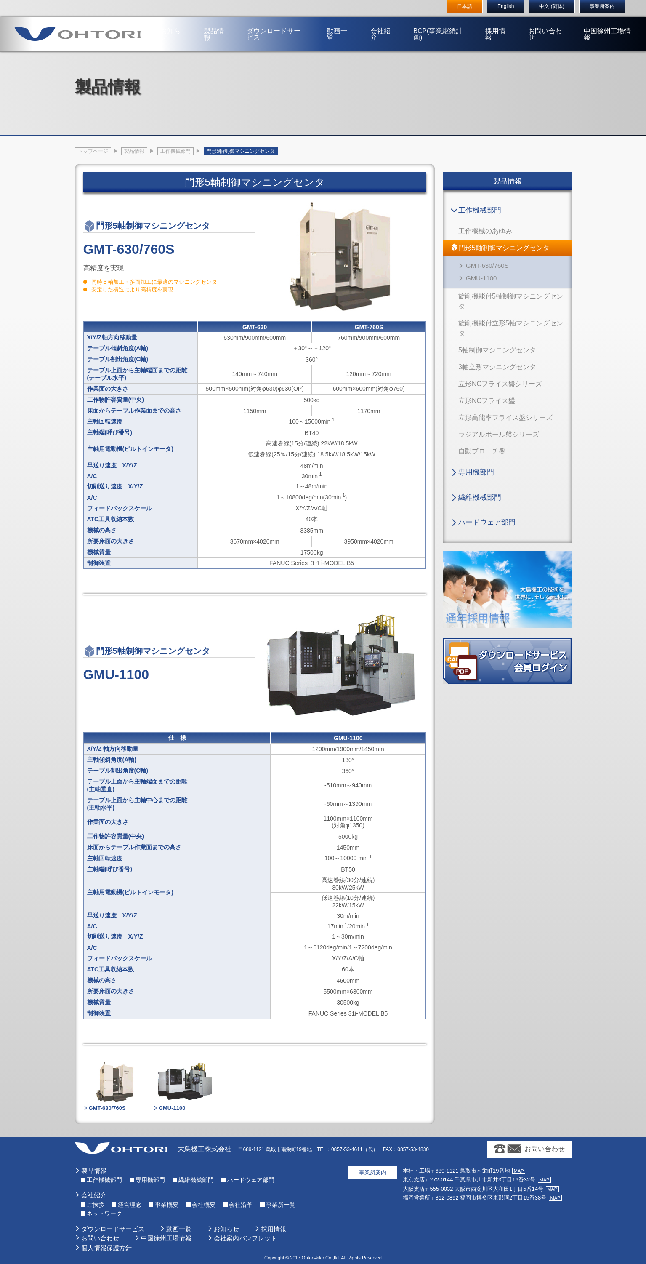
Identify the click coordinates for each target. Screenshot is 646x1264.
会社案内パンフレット (245, 1238)
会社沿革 (241, 1204)
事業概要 (166, 1204)
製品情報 (219, 22)
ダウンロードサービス (279, 22)
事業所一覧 (280, 1204)
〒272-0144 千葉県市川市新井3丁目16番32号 (469, 1179)
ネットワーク (104, 1213)
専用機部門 (476, 472)
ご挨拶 (95, 1204)
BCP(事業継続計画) (433, 22)
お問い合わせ (537, 22)
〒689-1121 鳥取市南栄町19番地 (456, 1171)
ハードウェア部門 (487, 522)
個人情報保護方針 (106, 1247)
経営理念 (129, 1204)
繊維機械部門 (479, 497)
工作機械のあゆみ (485, 231)
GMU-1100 (481, 278)
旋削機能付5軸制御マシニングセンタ (510, 301)
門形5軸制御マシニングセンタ (504, 247)
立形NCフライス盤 (486, 400)
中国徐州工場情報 (596, 22)
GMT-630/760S (487, 265)
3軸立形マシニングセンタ (497, 367)
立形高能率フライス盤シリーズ (505, 417)
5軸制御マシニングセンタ (497, 350)
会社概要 (203, 1204)
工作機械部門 (479, 210)
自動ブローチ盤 (481, 451)
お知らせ (179, 22)
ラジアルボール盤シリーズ (498, 434)
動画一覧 (339, 22)
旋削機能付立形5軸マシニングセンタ (510, 328)
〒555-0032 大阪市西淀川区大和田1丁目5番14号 (473, 1189)
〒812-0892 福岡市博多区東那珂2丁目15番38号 (475, 1198)
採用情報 (490, 22)
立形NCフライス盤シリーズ (500, 383)
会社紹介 (379, 22)
